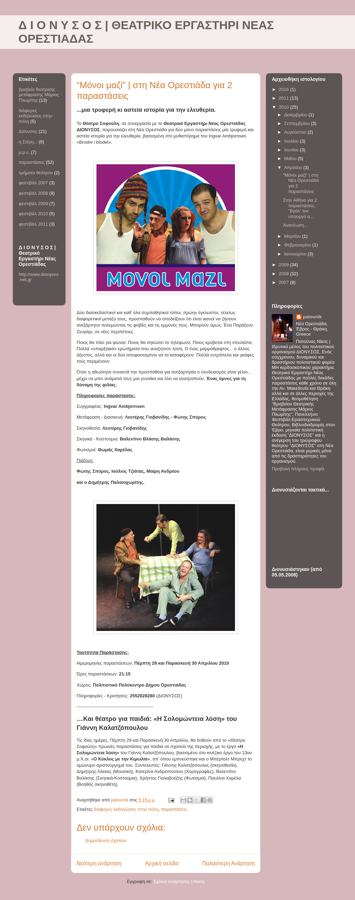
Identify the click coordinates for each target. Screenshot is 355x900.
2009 (284, 264)
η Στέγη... (28, 141)
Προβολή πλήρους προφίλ (298, 468)
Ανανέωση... (295, 225)
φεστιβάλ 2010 (33, 213)
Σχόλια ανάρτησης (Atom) (179, 881)
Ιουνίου (292, 149)
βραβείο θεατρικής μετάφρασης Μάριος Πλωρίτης (39, 95)
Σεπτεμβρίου (297, 123)
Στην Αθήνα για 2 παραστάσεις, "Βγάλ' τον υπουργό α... (300, 208)
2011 (284, 98)
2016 (284, 89)
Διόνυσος (28, 131)
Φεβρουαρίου (298, 244)
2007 (284, 282)
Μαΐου (291, 158)
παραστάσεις (174, 809)
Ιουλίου (292, 141)
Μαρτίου (293, 236)
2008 (284, 273)
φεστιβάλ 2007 (33, 182)
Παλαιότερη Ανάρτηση (228, 863)
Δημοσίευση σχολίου (106, 840)
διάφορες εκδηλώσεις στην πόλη (126, 809)
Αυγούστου (296, 132)
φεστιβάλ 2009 (33, 203)
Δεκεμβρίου (296, 114)
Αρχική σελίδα (162, 863)
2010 (284, 107)
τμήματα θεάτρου (36, 172)
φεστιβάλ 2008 (33, 193)
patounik (312, 316)
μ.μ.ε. (24, 152)
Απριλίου (293, 167)
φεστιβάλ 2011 (33, 224)
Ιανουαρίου (296, 253)
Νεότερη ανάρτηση (99, 863)
